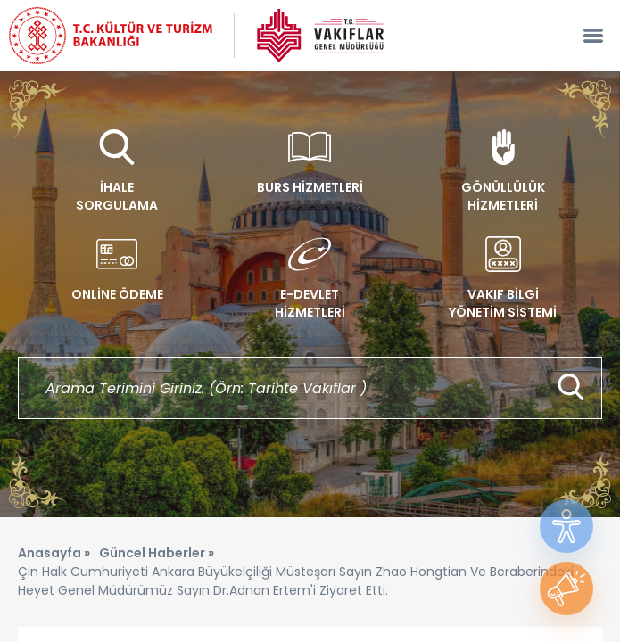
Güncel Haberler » (156, 553)
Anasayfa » (54, 553)
